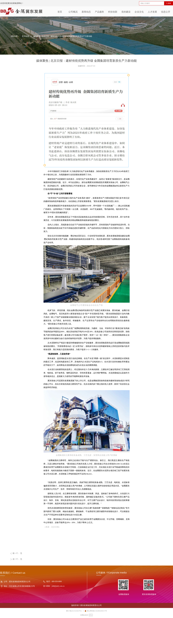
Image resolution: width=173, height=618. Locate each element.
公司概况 (73, 12)
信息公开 (165, 12)
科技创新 (112, 12)
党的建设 (126, 12)
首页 (59, 12)
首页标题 (25, 36)
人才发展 (152, 12)
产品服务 (99, 12)
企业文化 (139, 12)
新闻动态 (86, 12)
